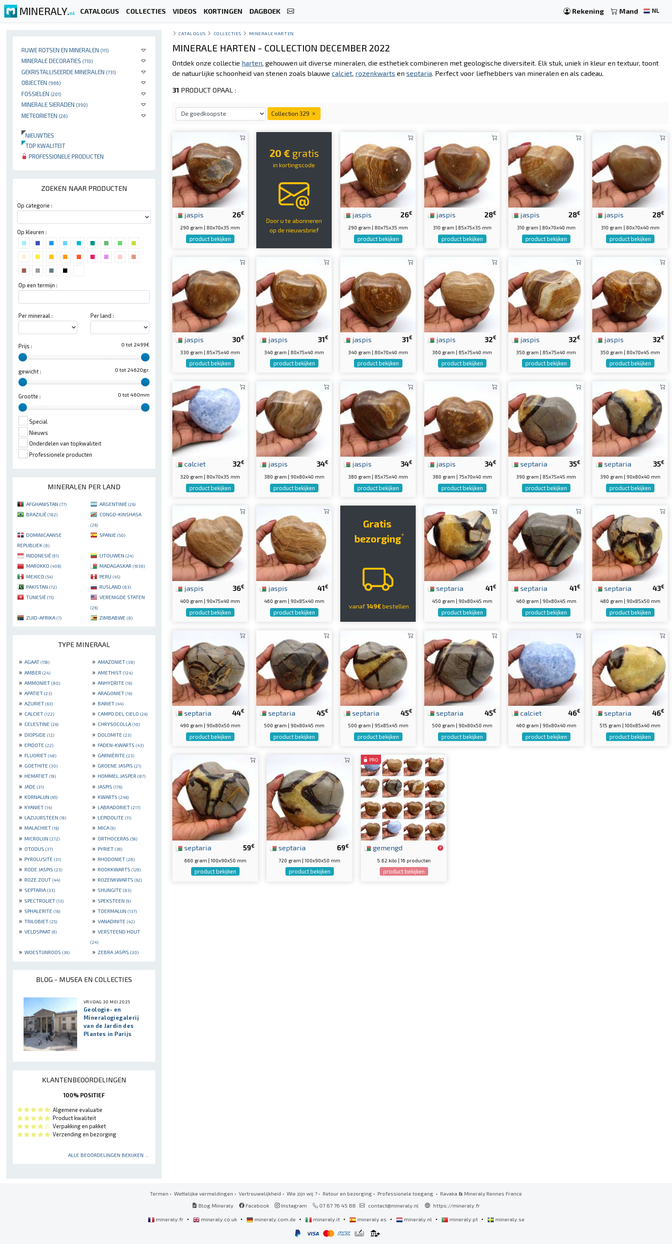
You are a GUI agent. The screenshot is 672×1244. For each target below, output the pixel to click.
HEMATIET (40, 776)
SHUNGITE (114, 890)
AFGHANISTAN (46, 504)
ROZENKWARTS (120, 880)
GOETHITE (40, 765)
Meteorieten (44, 115)
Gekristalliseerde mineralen (68, 71)
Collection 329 (294, 113)
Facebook (254, 1205)
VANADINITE (116, 921)
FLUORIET (40, 755)
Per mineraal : (35, 315)
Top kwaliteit (43, 145)
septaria (529, 463)
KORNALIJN (40, 797)
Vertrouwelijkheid (260, 1193)
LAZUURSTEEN (45, 817)
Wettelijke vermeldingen (203, 1193)
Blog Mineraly (213, 1205)
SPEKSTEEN (114, 901)
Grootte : (29, 396)
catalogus (192, 33)
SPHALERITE (42, 911)
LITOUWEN (116, 555)
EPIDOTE (38, 745)
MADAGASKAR (122, 566)
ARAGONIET (115, 693)
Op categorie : (34, 205)
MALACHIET (41, 828)
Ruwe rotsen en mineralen (65, 50)
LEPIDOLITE (114, 817)
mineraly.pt (460, 1219)
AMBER (37, 672)
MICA (106, 828)
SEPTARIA (39, 890)
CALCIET (39, 714)
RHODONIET (116, 859)
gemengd (383, 847)
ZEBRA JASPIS (118, 952)
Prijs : (25, 346)
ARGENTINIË (117, 504)
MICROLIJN (42, 838)
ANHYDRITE (115, 683)
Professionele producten (62, 156)
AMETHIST (115, 672)
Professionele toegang (406, 1193)
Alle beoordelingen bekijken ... (108, 1155)
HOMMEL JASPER (121, 776)
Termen (159, 1193)
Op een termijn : (37, 285)
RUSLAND (115, 587)
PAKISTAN (41, 587)
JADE (34, 786)
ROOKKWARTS (119, 869)
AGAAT (36, 662)
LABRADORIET (119, 807)
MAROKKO (43, 566)
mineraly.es (368, 1219)
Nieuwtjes (37, 135)
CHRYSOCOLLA (119, 724)
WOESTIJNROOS (46, 952)
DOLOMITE (114, 735)
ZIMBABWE (115, 617)
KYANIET (38, 807)
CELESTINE (41, 724)
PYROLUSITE (42, 859)
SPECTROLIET (43, 901)
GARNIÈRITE (116, 755)
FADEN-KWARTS (121, 745)
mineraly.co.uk (215, 1219)
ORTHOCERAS (117, 838)
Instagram (291, 1205)
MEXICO (39, 576)
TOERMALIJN (117, 911)
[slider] (22, 357)
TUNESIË (40, 597)
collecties (227, 33)
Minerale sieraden (54, 104)
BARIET (110, 703)
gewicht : (29, 371)
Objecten (41, 82)
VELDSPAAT (40, 931)
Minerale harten (271, 33)
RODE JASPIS (43, 869)
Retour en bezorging (347, 1193)
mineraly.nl (414, 1219)
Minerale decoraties (57, 60)
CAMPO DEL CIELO (122, 714)
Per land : (102, 315)
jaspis (190, 214)
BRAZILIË (41, 514)
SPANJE (112, 535)
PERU (109, 576)
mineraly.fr (166, 1219)
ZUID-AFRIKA (43, 617)
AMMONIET (42, 683)
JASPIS (110, 786)
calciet (191, 463)
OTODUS (38, 849)
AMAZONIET (116, 662)
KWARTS (113, 797)
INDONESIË (42, 555)
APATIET (38, 693)
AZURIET (38, 703)
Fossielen (41, 93)
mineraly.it (323, 1219)
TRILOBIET (40, 921)
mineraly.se (506, 1219)
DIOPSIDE (39, 735)
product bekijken (210, 238)
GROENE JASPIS (119, 765)
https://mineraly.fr (456, 1205)
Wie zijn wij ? (302, 1193)
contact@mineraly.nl (393, 1205)
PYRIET (110, 849)
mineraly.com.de (271, 1219)
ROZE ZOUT (42, 880)
